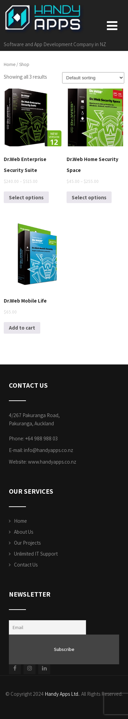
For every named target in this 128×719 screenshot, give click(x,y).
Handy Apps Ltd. (62, 694)
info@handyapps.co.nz (48, 450)
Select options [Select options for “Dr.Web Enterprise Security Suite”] (26, 197)
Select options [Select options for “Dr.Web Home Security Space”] (89, 197)
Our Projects (27, 543)
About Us (23, 532)
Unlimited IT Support (36, 553)
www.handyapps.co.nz (52, 461)
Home (9, 64)
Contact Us (26, 564)
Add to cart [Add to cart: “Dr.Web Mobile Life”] (22, 327)
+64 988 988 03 (41, 438)
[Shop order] (93, 77)
